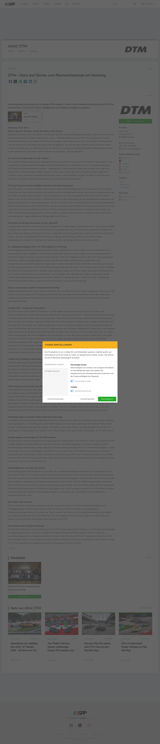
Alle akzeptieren (107, 399)
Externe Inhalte (52, 371)
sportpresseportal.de (83, 391)
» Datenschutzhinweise (55, 399)
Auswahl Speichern (87, 399)
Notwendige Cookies (54, 364)
